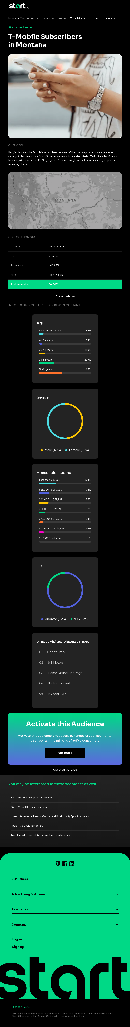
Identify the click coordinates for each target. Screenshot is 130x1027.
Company (19, 924)
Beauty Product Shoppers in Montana (32, 797)
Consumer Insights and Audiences (43, 18)
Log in (17, 939)
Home (12, 18)
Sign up (18, 947)
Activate (65, 753)
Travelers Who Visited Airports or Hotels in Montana (40, 835)
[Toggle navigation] (118, 5)
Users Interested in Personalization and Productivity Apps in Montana (50, 816)
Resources (20, 909)
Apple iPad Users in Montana (27, 825)
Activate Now (65, 296)
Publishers (20, 879)
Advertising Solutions (28, 894)
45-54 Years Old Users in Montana (30, 807)
